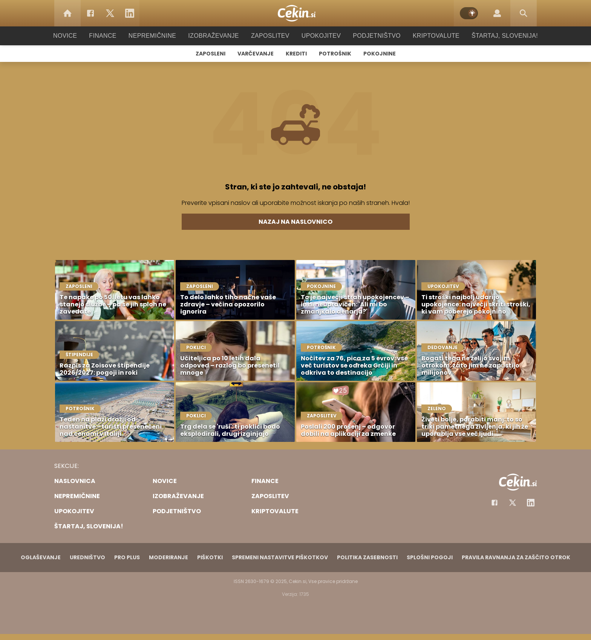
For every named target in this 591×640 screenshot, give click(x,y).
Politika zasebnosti (367, 557)
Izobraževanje (216, 36)
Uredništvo (87, 557)
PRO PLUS (127, 557)
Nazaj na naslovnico (295, 221)
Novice (76, 36)
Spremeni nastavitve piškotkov (280, 557)
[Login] (497, 13)
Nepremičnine (159, 36)
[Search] (523, 13)
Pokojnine (379, 53)
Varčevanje (255, 53)
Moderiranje (168, 557)
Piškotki (210, 557)
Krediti (296, 53)
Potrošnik (335, 53)
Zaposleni (210, 53)
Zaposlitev (270, 36)
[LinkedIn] (129, 13)
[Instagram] (531, 503)
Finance (113, 36)
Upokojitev (318, 36)
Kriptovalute (428, 36)
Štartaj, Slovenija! (494, 36)
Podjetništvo (371, 36)
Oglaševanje (41, 557)
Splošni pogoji (430, 557)
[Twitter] (110, 13)
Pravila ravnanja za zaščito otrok (516, 557)
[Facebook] (90, 13)
